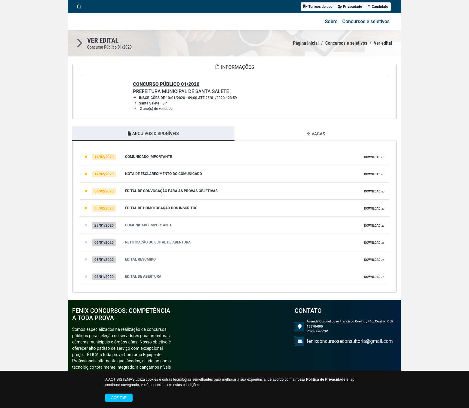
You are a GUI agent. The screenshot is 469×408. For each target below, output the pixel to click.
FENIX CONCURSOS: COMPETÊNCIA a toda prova (121, 314)
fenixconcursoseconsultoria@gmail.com (350, 341)
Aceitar (119, 398)
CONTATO (308, 310)
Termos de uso (318, 7)
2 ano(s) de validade (152, 109)
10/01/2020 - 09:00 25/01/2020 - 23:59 (185, 98)
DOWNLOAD (374, 157)
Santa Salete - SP (150, 103)
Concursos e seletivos (366, 21)
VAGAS (315, 133)
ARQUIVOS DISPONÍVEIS (153, 133)
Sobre (331, 21)
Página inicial (306, 43)
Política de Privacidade (325, 379)
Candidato (377, 7)
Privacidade (350, 7)
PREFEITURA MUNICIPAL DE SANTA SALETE (181, 87)
